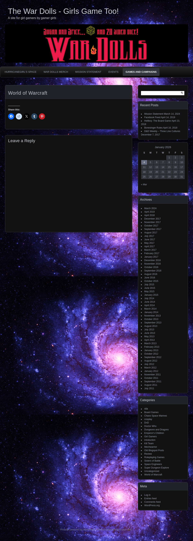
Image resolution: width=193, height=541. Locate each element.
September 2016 (152, 270)
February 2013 (151, 347)
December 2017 (152, 218)
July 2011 (149, 388)
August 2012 (150, 360)
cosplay (148, 419)
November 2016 (152, 263)
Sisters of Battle (152, 460)
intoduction (149, 440)
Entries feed (150, 498)
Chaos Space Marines (155, 415)
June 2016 (149, 277)
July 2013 (149, 329)
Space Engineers (153, 464)
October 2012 (151, 353)
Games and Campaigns (141, 71)
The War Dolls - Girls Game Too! (63, 11)
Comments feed (152, 502)
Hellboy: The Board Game (157, 120)
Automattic (126, 529)
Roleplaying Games (154, 457)
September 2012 (152, 357)
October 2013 (151, 319)
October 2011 (151, 378)
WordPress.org (152, 505)
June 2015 (149, 288)
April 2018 (149, 215)
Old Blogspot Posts (154, 450)
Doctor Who (150, 426)
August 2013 (150, 326)
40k (146, 408)
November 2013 (152, 315)
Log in (147, 495)
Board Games (151, 412)
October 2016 (151, 267)
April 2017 (149, 246)
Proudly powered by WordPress (78, 529)
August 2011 (150, 385)
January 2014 (151, 312)
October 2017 (151, 225)
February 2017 (151, 253)
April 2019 (149, 211)
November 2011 (152, 374)
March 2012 (150, 367)
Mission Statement (88, 71)
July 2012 (149, 364)
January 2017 (151, 256)
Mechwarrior (150, 447)
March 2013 (150, 343)
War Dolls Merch (56, 71)
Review (148, 454)
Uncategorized (151, 471)
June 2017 (149, 239)
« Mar (144, 184)
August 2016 (150, 274)
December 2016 (152, 260)
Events (113, 71)
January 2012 (151, 371)
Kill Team (149, 443)
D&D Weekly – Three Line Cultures (162, 131)
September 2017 (152, 229)
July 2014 (149, 298)
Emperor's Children (154, 433)
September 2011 (152, 381)
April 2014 (149, 305)
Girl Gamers (150, 436)
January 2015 (151, 295)
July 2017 (149, 236)
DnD (146, 422)
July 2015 (149, 284)
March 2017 (150, 250)
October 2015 (151, 281)
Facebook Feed (152, 117)
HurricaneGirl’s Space (20, 71)
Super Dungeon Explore (156, 467)
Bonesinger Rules (153, 127)
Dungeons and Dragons (156, 429)
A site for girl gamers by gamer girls (32, 18)
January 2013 (151, 350)
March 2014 (150, 308)
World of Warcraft (153, 474)
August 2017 (150, 232)
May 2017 (149, 243)
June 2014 (149, 302)
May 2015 (149, 291)
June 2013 (149, 333)
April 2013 (149, 340)
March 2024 (150, 208)
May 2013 (149, 336)
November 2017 (152, 222)
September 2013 (152, 322)
